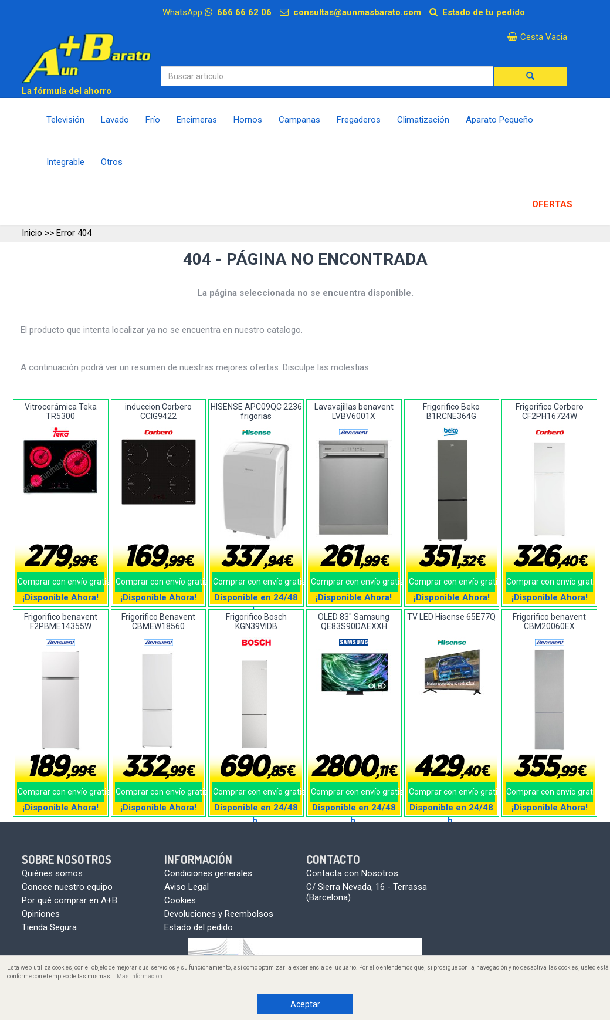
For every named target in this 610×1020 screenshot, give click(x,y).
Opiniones (41, 913)
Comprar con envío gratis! (61, 581)
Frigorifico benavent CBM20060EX (549, 621)
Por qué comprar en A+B (69, 900)
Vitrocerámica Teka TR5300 (61, 411)
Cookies (180, 900)
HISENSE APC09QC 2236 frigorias (256, 411)
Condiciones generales (208, 873)
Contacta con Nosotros (352, 873)
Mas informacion (139, 976)
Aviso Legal (186, 886)
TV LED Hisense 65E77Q (451, 617)
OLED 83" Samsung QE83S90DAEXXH (353, 621)
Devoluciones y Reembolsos (218, 913)
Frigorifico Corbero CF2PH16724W (550, 411)
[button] (530, 76)
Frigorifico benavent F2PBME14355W (60, 621)
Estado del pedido (198, 927)
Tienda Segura (49, 927)
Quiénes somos (52, 873)
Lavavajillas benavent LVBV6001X (354, 411)
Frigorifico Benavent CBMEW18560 (158, 621)
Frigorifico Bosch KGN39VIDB (256, 621)
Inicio (32, 233)
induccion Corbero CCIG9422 (158, 411)
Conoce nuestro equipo (67, 886)
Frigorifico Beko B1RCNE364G (451, 411)
